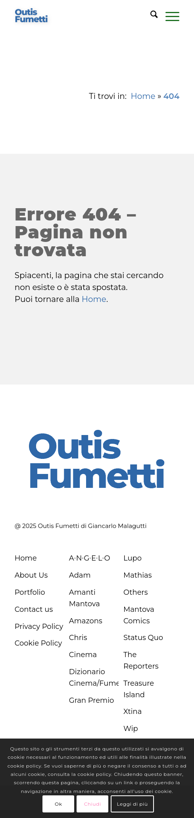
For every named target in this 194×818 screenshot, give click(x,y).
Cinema (83, 654)
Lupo (132, 558)
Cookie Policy (38, 643)
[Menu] (168, 16)
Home (143, 96)
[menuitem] (150, 16)
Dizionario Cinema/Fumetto (94, 677)
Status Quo (143, 637)
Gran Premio (91, 700)
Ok (58, 804)
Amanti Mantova (84, 598)
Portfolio (30, 592)
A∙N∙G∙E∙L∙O (89, 558)
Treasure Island (138, 689)
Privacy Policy (39, 626)
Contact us (34, 609)
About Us (31, 575)
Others (135, 592)
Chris (78, 637)
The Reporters (141, 660)
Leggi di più (132, 804)
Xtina (132, 711)
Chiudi (92, 804)
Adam (80, 575)
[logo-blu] (31, 16)
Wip (130, 728)
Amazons (85, 621)
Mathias (137, 575)
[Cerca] (150, 16)
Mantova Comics (138, 615)
